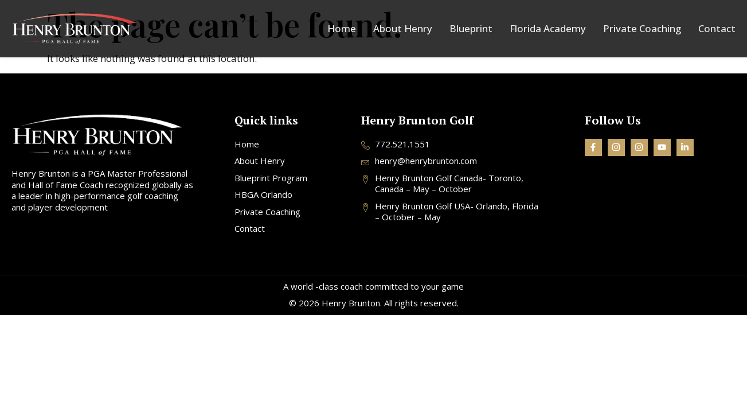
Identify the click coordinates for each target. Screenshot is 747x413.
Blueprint (470, 28)
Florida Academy (548, 28)
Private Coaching (642, 28)
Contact (717, 28)
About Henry (402, 28)
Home (341, 28)
